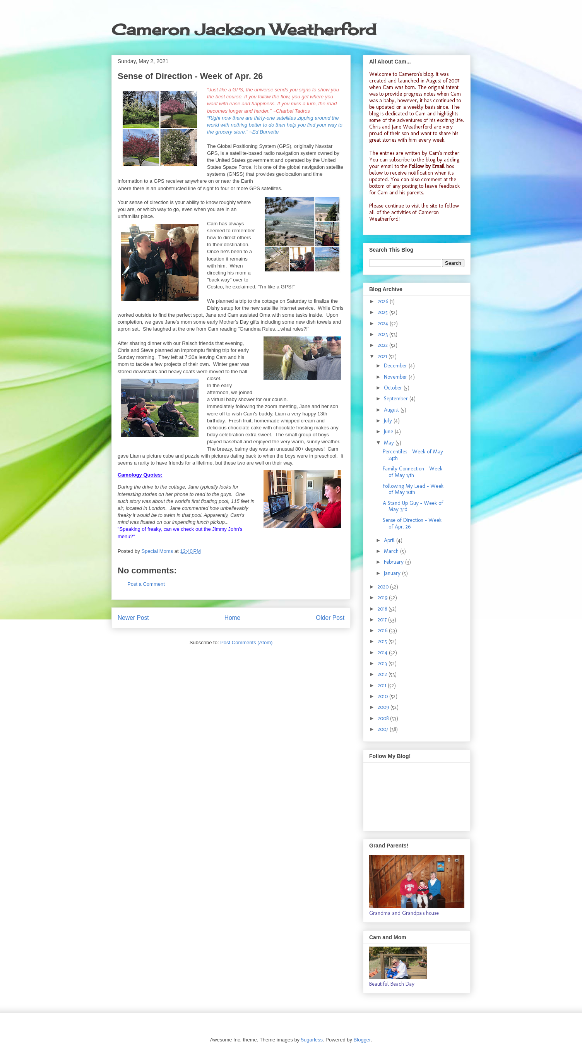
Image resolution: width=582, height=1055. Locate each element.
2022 (383, 345)
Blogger (362, 1040)
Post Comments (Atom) (246, 642)
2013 (383, 663)
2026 (384, 301)
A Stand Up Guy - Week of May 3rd (413, 506)
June (389, 431)
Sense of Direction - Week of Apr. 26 (412, 523)
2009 (384, 707)
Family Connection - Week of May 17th (412, 472)
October (394, 387)
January (393, 573)
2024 (384, 323)
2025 (383, 312)
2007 (384, 729)
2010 (383, 696)
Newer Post (133, 617)
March (392, 551)
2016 (383, 630)
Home (232, 617)
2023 (383, 334)
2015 (383, 641)
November (396, 377)
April (390, 540)
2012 (383, 674)
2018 (383, 609)
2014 (383, 652)
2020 (384, 586)
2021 (383, 356)
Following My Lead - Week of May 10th (413, 489)
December (396, 365)
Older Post (330, 617)
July (389, 420)
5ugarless (312, 1040)
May (389, 442)
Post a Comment (146, 584)
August (392, 410)
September (396, 398)
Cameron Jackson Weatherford (243, 29)
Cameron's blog (416, 74)
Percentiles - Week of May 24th (413, 454)
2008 (384, 718)
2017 (383, 619)
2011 (383, 685)
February (394, 562)
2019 (383, 597)
